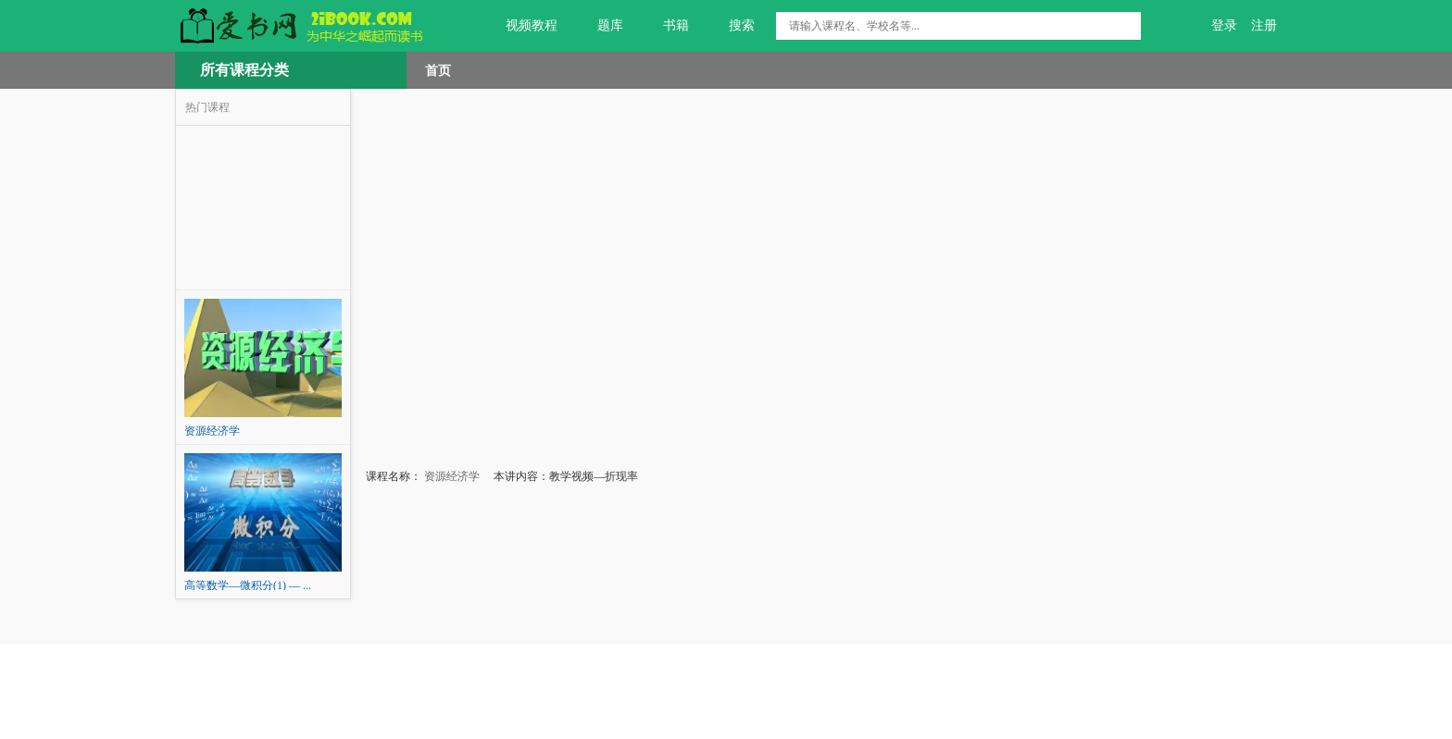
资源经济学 (450, 476)
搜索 (731, 25)
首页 (438, 70)
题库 (599, 25)
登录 (1224, 25)
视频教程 (520, 25)
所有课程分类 (244, 70)
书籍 (665, 25)
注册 (1264, 25)
